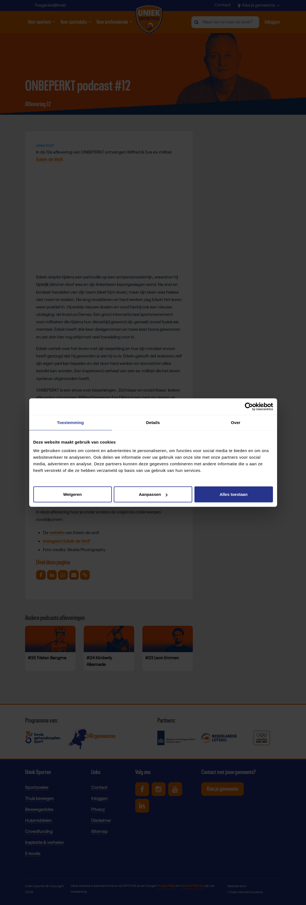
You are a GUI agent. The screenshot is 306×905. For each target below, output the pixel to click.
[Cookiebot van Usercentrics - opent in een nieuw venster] (249, 406)
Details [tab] (153, 422)
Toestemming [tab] (70, 422)
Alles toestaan (234, 494)
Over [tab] (235, 422)
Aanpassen (153, 494)
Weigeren (72, 494)
